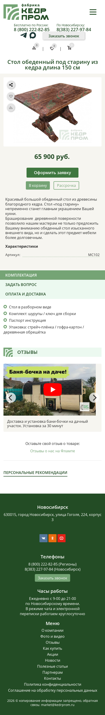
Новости (52, 660)
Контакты (52, 678)
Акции (52, 654)
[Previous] (11, 398)
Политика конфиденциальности (52, 684)
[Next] (94, 398)
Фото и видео (52, 636)
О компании (52, 630)
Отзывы (53, 642)
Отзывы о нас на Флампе (52, 450)
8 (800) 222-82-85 (32, 29)
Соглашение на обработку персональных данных (52, 690)
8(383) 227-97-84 (74, 29)
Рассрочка (66, 185)
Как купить (52, 648)
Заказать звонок (63, 36)
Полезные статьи (52, 666)
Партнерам (52, 672)
